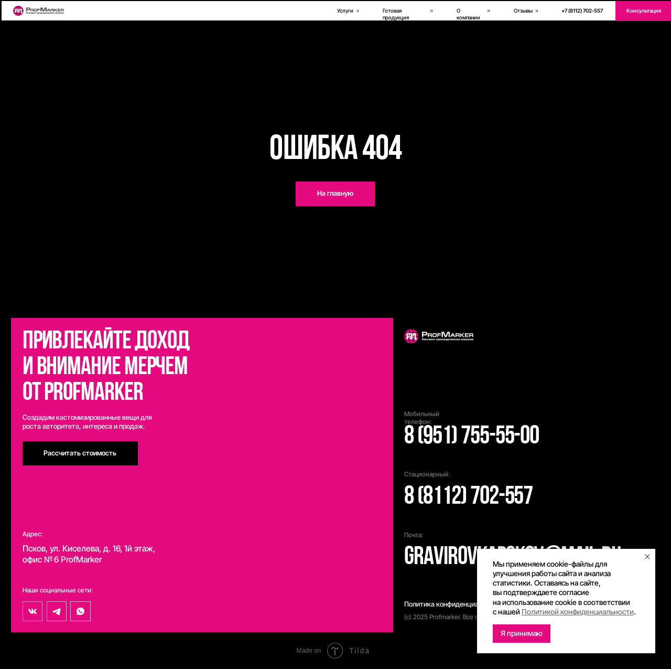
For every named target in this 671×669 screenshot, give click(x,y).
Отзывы (523, 11)
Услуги (345, 11)
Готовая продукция (396, 14)
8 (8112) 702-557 (468, 497)
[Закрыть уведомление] (647, 556)
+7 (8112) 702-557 (582, 11)
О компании (468, 14)
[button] (80, 453)
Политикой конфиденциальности (578, 611)
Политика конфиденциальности (454, 604)
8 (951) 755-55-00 (471, 437)
